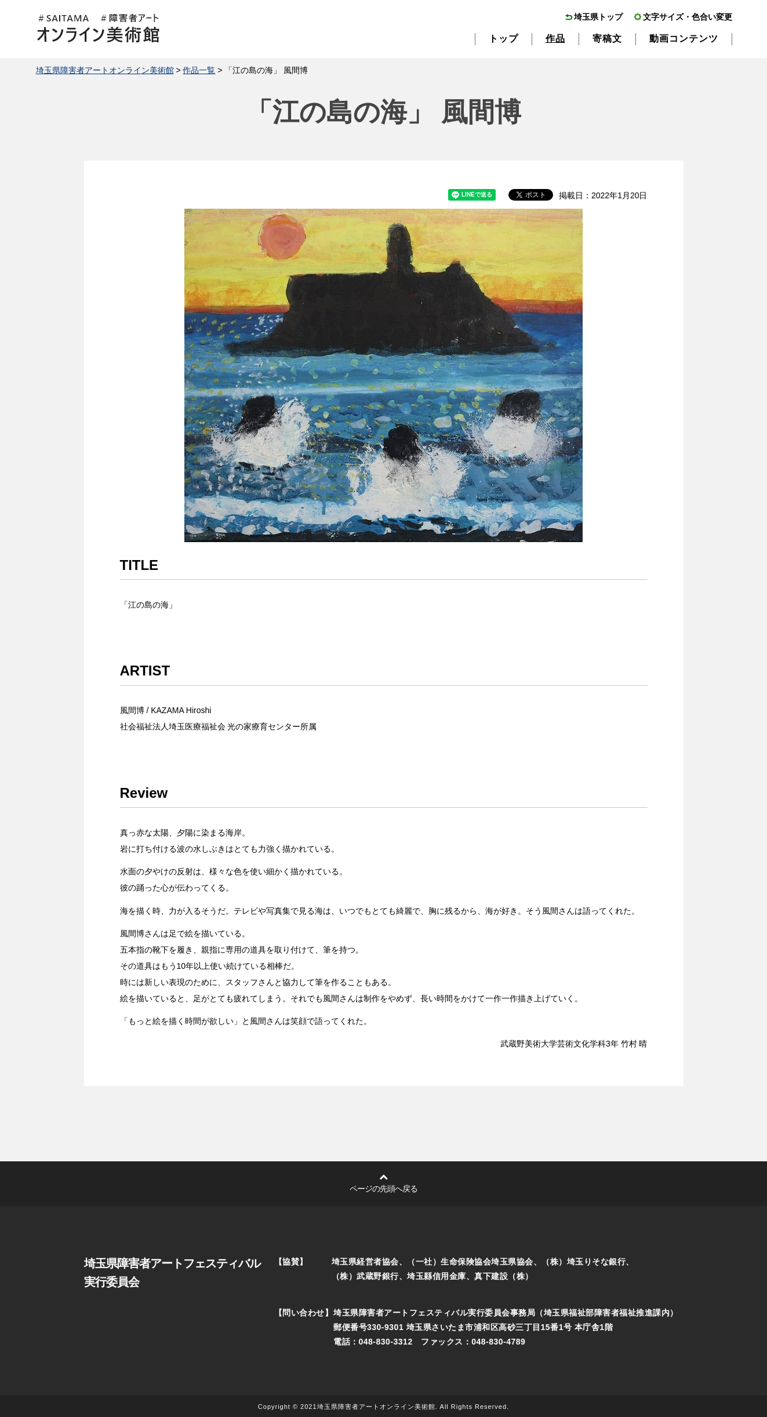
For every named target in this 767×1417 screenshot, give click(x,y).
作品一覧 (199, 70)
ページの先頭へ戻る (383, 1188)
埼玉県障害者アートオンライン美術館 (105, 70)
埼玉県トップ (598, 16)
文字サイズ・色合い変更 (687, 16)
